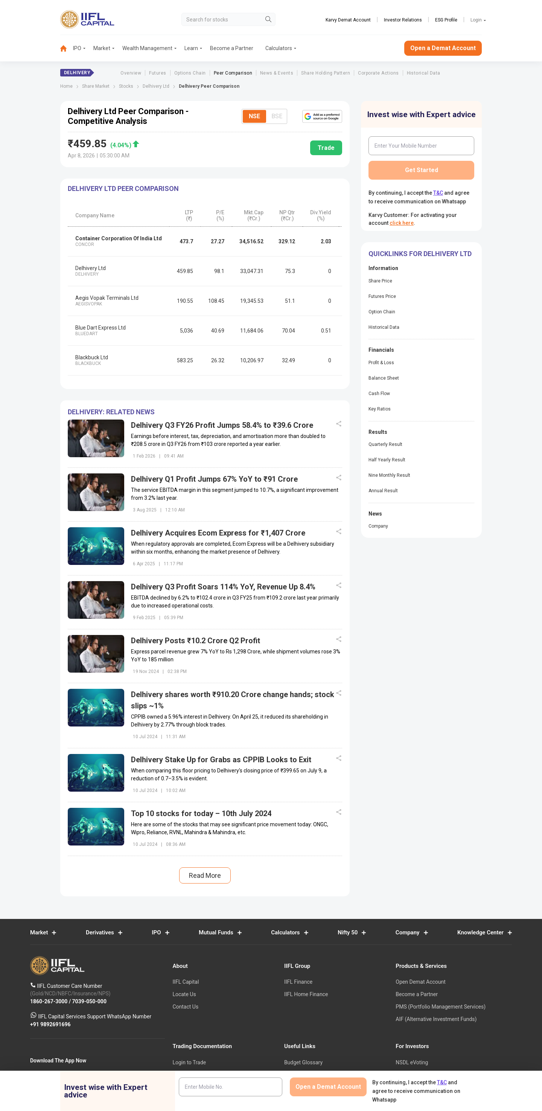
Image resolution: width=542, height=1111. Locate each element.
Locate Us (184, 994)
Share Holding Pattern (325, 73)
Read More (205, 875)
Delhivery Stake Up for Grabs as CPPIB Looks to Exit (221, 759)
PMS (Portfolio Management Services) (441, 1007)
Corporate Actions (378, 73)
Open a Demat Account (443, 48)
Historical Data (423, 73)
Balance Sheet (383, 378)
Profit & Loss (381, 362)
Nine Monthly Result (389, 475)
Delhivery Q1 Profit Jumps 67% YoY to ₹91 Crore (214, 479)
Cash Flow (379, 393)
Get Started (421, 170)
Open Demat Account (420, 982)
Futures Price (382, 296)
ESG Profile (446, 20)
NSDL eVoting (412, 1062)
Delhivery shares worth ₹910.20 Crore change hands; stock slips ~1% (232, 700)
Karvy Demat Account (348, 20)
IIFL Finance (298, 982)
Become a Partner (231, 48)
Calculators (278, 48)
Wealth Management (147, 48)
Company (378, 526)
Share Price (380, 281)
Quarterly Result (385, 444)
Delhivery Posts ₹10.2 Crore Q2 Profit (195, 640)
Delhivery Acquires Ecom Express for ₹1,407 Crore (218, 532)
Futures (157, 73)
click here (402, 223)
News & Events (276, 73)
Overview (130, 73)
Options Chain (190, 73)
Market (101, 48)
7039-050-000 (89, 1001)
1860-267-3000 (49, 1001)
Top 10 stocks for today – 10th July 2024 (201, 813)
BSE (276, 116)
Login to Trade (189, 1062)
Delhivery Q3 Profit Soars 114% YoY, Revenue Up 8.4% (223, 586)
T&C (438, 193)
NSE (254, 116)
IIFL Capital (185, 982)
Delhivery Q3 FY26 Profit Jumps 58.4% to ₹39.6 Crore (222, 425)
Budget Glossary (303, 1062)
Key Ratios (379, 409)
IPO (77, 48)
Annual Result (383, 490)
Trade (326, 147)
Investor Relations (403, 20)
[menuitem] (66, 48)
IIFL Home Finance (306, 994)
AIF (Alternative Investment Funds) (436, 1019)
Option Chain (381, 311)
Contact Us (185, 1007)
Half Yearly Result (386, 459)
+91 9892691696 (50, 1024)
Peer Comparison (233, 73)
